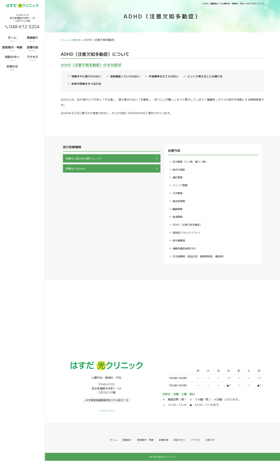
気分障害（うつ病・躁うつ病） (191, 162)
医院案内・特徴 (12, 48)
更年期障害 (179, 243)
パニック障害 (181, 186)
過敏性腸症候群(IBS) (185, 251)
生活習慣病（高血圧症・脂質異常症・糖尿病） (201, 259)
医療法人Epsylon (76, 169)
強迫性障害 (179, 202)
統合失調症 (179, 170)
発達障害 (178, 218)
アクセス (32, 58)
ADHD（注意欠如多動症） (189, 226)
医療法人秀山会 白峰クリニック (85, 158)
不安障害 (178, 194)
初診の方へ (12, 58)
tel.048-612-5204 (106, 411)
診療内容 (32, 48)
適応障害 (178, 178)
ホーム (12, 38)
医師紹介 (32, 38)
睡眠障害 (178, 210)
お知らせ (12, 67)
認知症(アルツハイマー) (187, 234)
